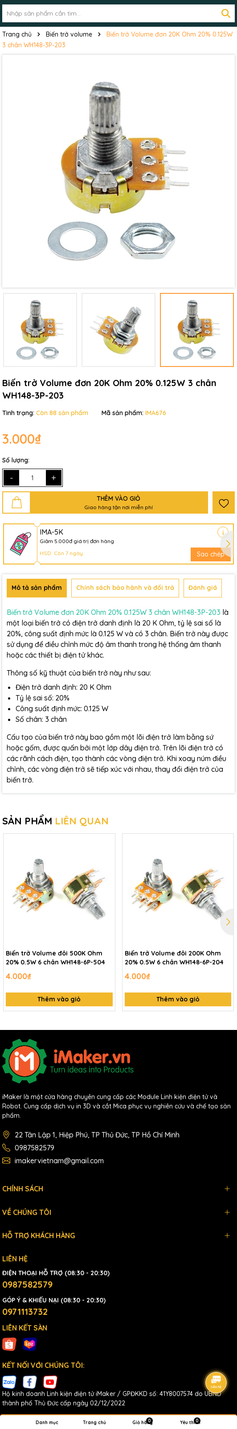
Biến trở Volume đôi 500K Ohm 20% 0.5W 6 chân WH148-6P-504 (55, 957)
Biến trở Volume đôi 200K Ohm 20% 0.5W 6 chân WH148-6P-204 (174, 957)
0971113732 (25, 1311)
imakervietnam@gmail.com (59, 1160)
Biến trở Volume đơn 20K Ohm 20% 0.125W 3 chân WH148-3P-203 (114, 612)
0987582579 (34, 1147)
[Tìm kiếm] (226, 13)
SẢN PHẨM (55, 821)
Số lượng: (15, 460)
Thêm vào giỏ (59, 999)
